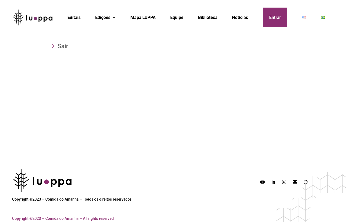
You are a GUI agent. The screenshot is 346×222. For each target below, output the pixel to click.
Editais (74, 17)
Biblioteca (207, 17)
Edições (102, 17)
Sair (63, 47)
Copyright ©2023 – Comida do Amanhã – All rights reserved (63, 218)
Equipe (177, 17)
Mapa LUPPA (143, 17)
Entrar (275, 17)
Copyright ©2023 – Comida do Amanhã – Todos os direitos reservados (72, 199)
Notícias (240, 17)
